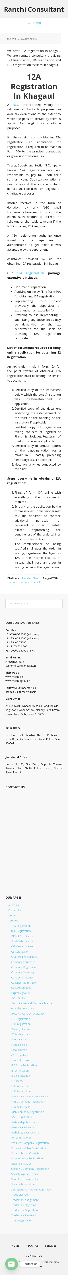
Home (12, 915)
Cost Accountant (21, 987)
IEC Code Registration (24, 1065)
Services (13, 920)
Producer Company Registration (30, 1143)
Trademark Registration (25, 1215)
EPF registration (20, 1019)
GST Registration (21, 1055)
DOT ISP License (21, 998)
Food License (19, 1044)
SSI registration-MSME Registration (31, 1189)
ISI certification (20, 1070)
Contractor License (22, 977)
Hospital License (20, 1060)
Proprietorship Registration (27, 1158)
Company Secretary (22, 972)
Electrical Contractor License (28, 1013)
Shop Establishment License (27, 1179)
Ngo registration (20, 1106)
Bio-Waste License (22, 941)
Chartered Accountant (24, 956)
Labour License (20, 1086)
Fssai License (19, 1050)
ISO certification (20, 1075)
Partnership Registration (25, 1122)
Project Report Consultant (26, 1153)
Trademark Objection (23, 1205)
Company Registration (24, 967)
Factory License (20, 1029)
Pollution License (21, 1137)
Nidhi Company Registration (27, 1112)
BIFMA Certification (22, 936)
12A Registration (21, 925)
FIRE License (18, 1039)
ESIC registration (21, 1024)
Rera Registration (21, 1163)
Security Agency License (25, 1174)
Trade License (19, 1194)
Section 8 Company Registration (30, 1168)
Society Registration (23, 1184)
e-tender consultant (22, 1008)
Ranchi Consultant (34, 9)
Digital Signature (20, 993)
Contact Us (14, 910)
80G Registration (21, 931)
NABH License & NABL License (29, 1096)
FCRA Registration (21, 1034)
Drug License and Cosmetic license (31, 1003)
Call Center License (22, 946)
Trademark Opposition (24, 1210)
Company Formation (23, 962)
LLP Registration (21, 1091)
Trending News (31, 578)
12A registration (30, 273)
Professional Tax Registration (28, 1148)
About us (13, 905)
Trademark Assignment (25, 1200)
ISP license (17, 1081)
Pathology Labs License (25, 1132)
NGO (16, 105)
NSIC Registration (21, 1117)
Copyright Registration (24, 982)
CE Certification (20, 951)
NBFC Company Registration (28, 1101)
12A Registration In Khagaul (23, 582)
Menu (37, 23)
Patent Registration (22, 1127)
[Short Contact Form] (33, 838)
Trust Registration (21, 1220)
